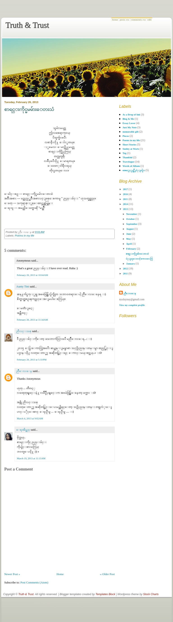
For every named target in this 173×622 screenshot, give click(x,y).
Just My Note (130, 127)
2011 (125, 273)
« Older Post (107, 574)
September (131, 224)
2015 (125, 199)
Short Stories (129, 144)
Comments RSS (138, 19)
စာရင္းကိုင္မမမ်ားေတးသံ (29, 109)
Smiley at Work (131, 149)
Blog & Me (128, 119)
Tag (124, 153)
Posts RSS (124, 19)
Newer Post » (12, 574)
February (131, 249)
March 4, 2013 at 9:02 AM (30, 418)
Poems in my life (24, 235)
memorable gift (131, 132)
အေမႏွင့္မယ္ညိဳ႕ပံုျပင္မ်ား (134, 170)
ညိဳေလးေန (24, 371)
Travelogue (128, 162)
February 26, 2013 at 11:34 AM (32, 319)
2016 (125, 194)
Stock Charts (151, 594)
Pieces (126, 136)
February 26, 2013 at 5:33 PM (31, 359)
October (130, 219)
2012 (125, 268)
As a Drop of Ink (131, 114)
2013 (125, 209)
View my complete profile (132, 305)
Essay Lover (129, 123)
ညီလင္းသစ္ (23, 331)
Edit (150, 19)
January (130, 263)
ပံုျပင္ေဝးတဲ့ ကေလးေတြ (139, 258)
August (130, 229)
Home (115, 19)
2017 (125, 189)
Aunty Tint (22, 286)
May (128, 239)
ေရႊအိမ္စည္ (23, 429)
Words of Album (131, 166)
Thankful (127, 157)
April (129, 244)
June (128, 234)
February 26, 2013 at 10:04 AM (32, 275)
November (131, 214)
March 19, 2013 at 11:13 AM (31, 458)
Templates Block (105, 594)
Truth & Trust (27, 25)
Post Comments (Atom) (34, 582)
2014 (125, 204)
